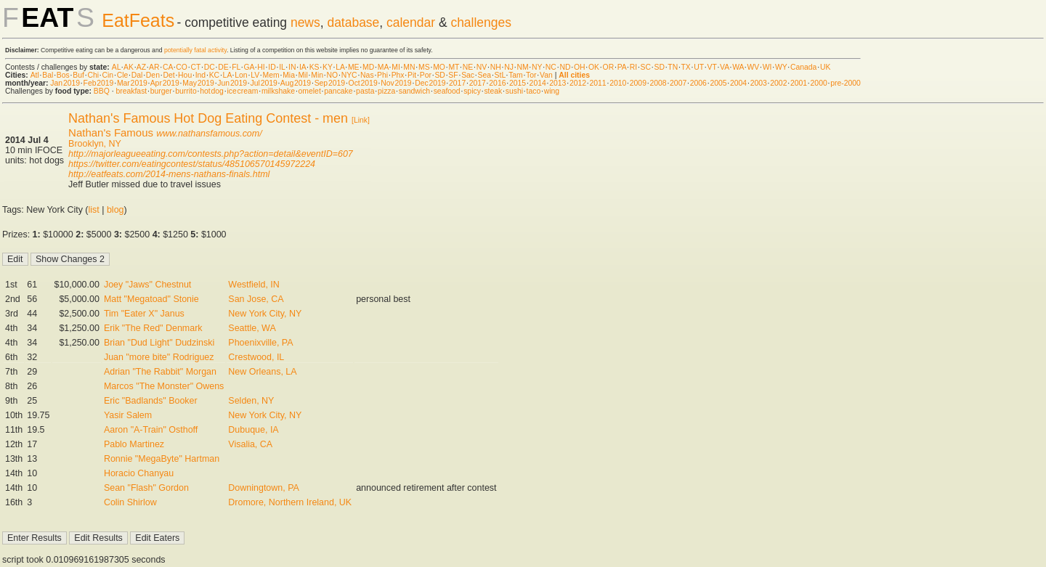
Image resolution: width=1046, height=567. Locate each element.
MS (424, 67)
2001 (798, 83)
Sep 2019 (330, 83)
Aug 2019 (295, 83)
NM (522, 67)
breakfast (131, 91)
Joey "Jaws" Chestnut (147, 285)
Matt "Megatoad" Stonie (151, 299)
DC (209, 67)
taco (534, 91)
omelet (310, 91)
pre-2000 (845, 83)
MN (409, 67)
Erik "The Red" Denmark (153, 328)
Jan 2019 (65, 83)
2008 (657, 83)
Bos (63, 75)
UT (699, 67)
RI (633, 67)
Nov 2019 (396, 83)
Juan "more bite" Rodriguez (159, 357)
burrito (185, 91)
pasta (365, 91)
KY (328, 67)
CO (181, 67)
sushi (514, 91)
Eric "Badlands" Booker (151, 401)
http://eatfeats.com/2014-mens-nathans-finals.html (168, 174)
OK (593, 67)
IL (282, 67)
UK (825, 67)
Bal (47, 75)
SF (453, 75)
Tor (531, 75)
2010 (617, 83)
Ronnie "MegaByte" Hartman (161, 459)
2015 (517, 83)
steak (493, 91)
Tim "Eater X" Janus (144, 314)
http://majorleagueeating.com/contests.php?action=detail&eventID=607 (210, 154)
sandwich (414, 91)
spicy (472, 91)
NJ (509, 67)
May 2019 (198, 83)
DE (223, 67)
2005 (718, 83)
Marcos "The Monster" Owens (164, 386)
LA (340, 67)
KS (314, 67)
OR (609, 67)
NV (482, 67)
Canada (803, 67)
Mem (271, 75)
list (94, 210)
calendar (410, 22)
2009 (638, 83)
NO (332, 75)
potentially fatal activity (195, 50)
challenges (480, 22)
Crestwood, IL (256, 357)
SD (659, 67)
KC (214, 75)
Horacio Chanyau (139, 473)
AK (128, 67)
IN (292, 67)
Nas (366, 75)
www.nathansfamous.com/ (209, 134)
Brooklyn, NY (94, 144)
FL (236, 67)
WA (738, 67)
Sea (485, 75)
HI (260, 67)
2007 (678, 83)
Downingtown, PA (263, 488)
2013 (557, 83)
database (353, 22)
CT (195, 67)
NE (468, 67)
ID (271, 67)
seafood (447, 91)
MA (383, 67)
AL (116, 67)
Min (317, 75)
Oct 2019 (363, 83)
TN (673, 67)
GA (248, 67)
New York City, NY (264, 314)
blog (115, 210)
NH (495, 67)
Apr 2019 (164, 83)
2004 (738, 83)
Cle (123, 75)
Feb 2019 (99, 83)
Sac (467, 75)
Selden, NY (251, 401)
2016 (497, 83)
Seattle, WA (251, 328)
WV (753, 67)
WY (781, 67)
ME (354, 67)
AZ (141, 67)
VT (712, 67)
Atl (35, 75)
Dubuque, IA (253, 430)
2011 (598, 83)
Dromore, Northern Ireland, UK (290, 502)
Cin (108, 75)
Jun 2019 (232, 83)
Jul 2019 (264, 83)
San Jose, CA (255, 299)
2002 (778, 83)
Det (168, 75)
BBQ (102, 91)
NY (537, 67)
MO (439, 67)
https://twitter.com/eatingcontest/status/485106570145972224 (191, 164)
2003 (758, 83)
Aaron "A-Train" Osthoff (151, 430)
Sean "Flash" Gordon (146, 488)
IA (302, 67)
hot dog (212, 91)
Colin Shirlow (130, 502)
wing (551, 91)
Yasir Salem (128, 415)
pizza (386, 91)
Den (153, 75)
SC (646, 67)
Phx (398, 75)
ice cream (242, 91)
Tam (515, 75)
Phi (382, 75)
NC (551, 67)
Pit (412, 75)
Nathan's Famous (110, 132)
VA (724, 67)
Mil (302, 75)
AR (154, 67)
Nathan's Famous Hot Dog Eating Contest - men (208, 118)
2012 (577, 83)
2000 (819, 83)
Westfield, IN (253, 285)
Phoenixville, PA (260, 343)
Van (546, 75)
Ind (200, 75)
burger (161, 91)
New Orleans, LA (262, 372)
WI (767, 67)
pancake (338, 91)
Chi (93, 75)
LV (255, 75)
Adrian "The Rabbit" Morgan (160, 372)
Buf (78, 75)
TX (686, 67)
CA (168, 67)
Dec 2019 (430, 83)
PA (622, 67)
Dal (137, 75)
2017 (457, 83)
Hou (185, 75)
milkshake (278, 91)
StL (500, 75)
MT (453, 67)
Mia (289, 75)
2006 (698, 83)
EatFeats (138, 20)
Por (425, 75)
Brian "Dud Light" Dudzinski (159, 343)
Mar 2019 (132, 83)
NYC (349, 75)
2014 (538, 83)
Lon (241, 75)
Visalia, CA (250, 444)
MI (396, 67)
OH (579, 67)
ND (564, 67)
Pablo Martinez (134, 444)
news (305, 22)
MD (368, 67)
